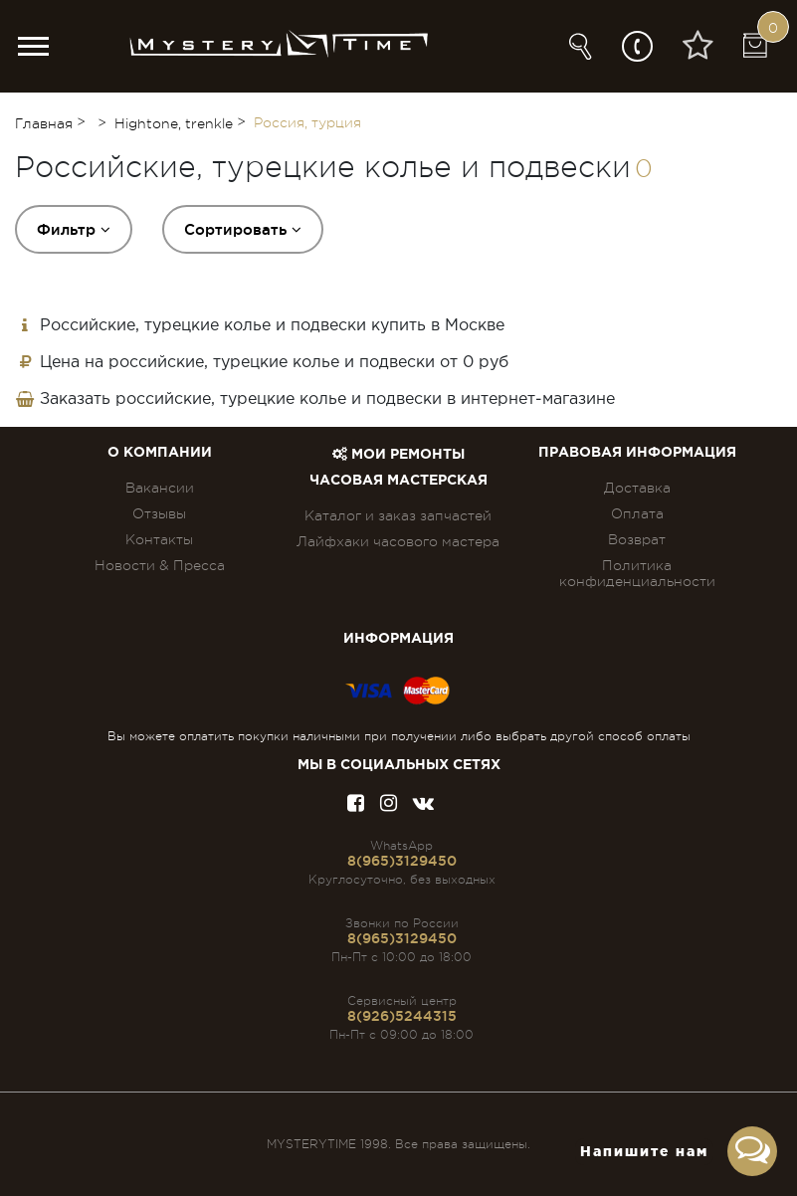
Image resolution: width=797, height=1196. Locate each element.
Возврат (637, 539)
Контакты (159, 539)
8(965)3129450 (402, 861)
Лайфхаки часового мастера (398, 541)
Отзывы (159, 513)
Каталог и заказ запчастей (398, 515)
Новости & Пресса (160, 565)
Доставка (637, 488)
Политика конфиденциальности (637, 573)
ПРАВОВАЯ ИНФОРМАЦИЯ (637, 453)
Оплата (637, 513)
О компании (159, 453)
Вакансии (159, 488)
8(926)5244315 (402, 1016)
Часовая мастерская (398, 481)
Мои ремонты (398, 455)
